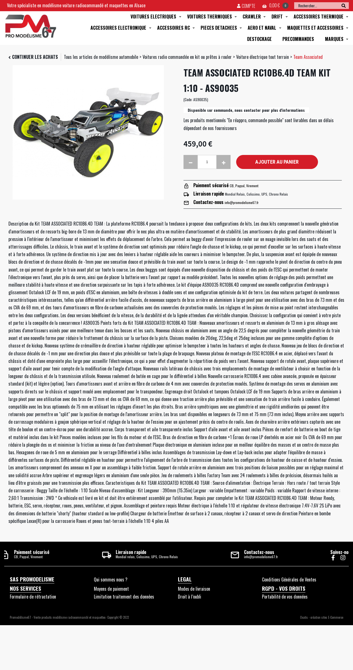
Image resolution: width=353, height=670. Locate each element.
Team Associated (308, 57)
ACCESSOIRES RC (173, 27)
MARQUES (334, 39)
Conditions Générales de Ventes (289, 579)
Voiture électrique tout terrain (262, 57)
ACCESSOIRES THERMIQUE (318, 16)
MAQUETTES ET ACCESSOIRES (315, 27)
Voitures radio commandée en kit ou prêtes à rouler (187, 57)
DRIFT (277, 16)
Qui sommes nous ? (110, 579)
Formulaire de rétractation (33, 596)
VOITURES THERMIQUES (209, 16)
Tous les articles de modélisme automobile (101, 57)
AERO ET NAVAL (262, 27)
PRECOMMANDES (298, 39)
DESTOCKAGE (259, 39)
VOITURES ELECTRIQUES (153, 16)
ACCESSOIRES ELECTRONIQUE (118, 27)
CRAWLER (252, 16)
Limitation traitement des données (124, 596)
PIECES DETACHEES (219, 27)
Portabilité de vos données (285, 596)
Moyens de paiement (111, 588)
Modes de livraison (194, 588)
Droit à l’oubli (189, 596)
